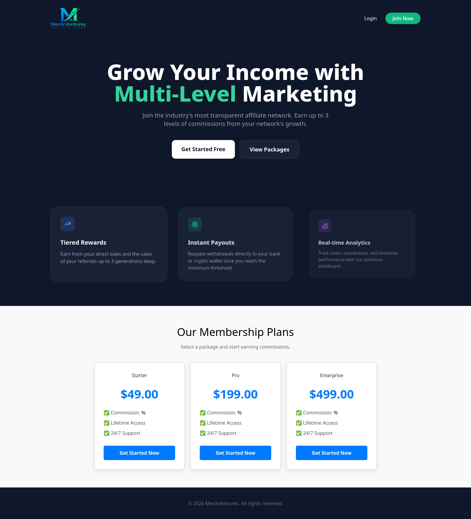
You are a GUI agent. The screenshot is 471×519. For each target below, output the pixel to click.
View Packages (269, 149)
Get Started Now (139, 453)
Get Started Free (203, 149)
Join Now (403, 18)
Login (370, 18)
